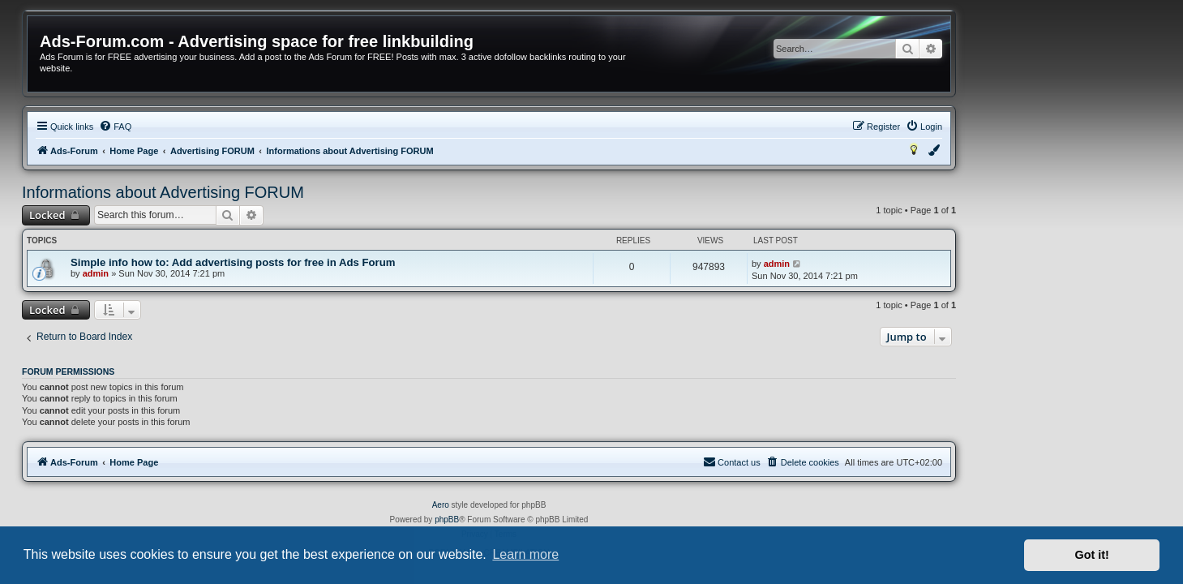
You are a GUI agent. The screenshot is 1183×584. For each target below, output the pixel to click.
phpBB (550, 519)
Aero (542, 504)
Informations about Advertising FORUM (266, 192)
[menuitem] (218, 126)
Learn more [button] (525, 554)
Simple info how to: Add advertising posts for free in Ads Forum (336, 262)
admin (198, 273)
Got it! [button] (1092, 554)
